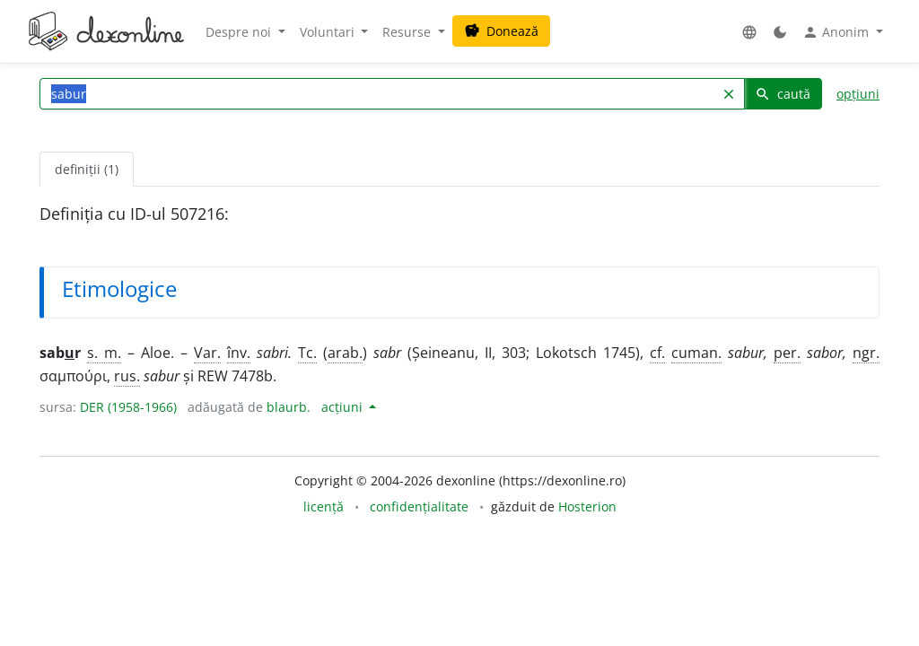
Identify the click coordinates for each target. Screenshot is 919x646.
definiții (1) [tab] (86, 169)
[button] (749, 31)
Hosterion (587, 506)
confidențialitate (419, 506)
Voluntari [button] (329, 31)
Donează (501, 30)
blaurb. (289, 406)
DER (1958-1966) (128, 406)
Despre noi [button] (240, 31)
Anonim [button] (837, 32)
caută (782, 93)
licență (323, 506)
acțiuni (343, 406)
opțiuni (858, 93)
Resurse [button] (408, 31)
